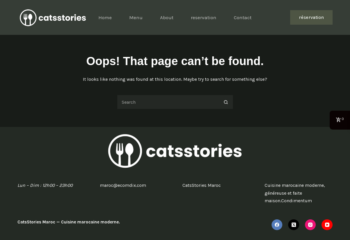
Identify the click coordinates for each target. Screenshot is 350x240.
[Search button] (226, 102)
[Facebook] (277, 224)
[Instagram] (310, 224)
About (166, 17)
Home (105, 17)
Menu (136, 17)
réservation (311, 17)
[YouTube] (327, 224)
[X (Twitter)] (293, 224)
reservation (203, 17)
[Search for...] (168, 102)
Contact (243, 17)
